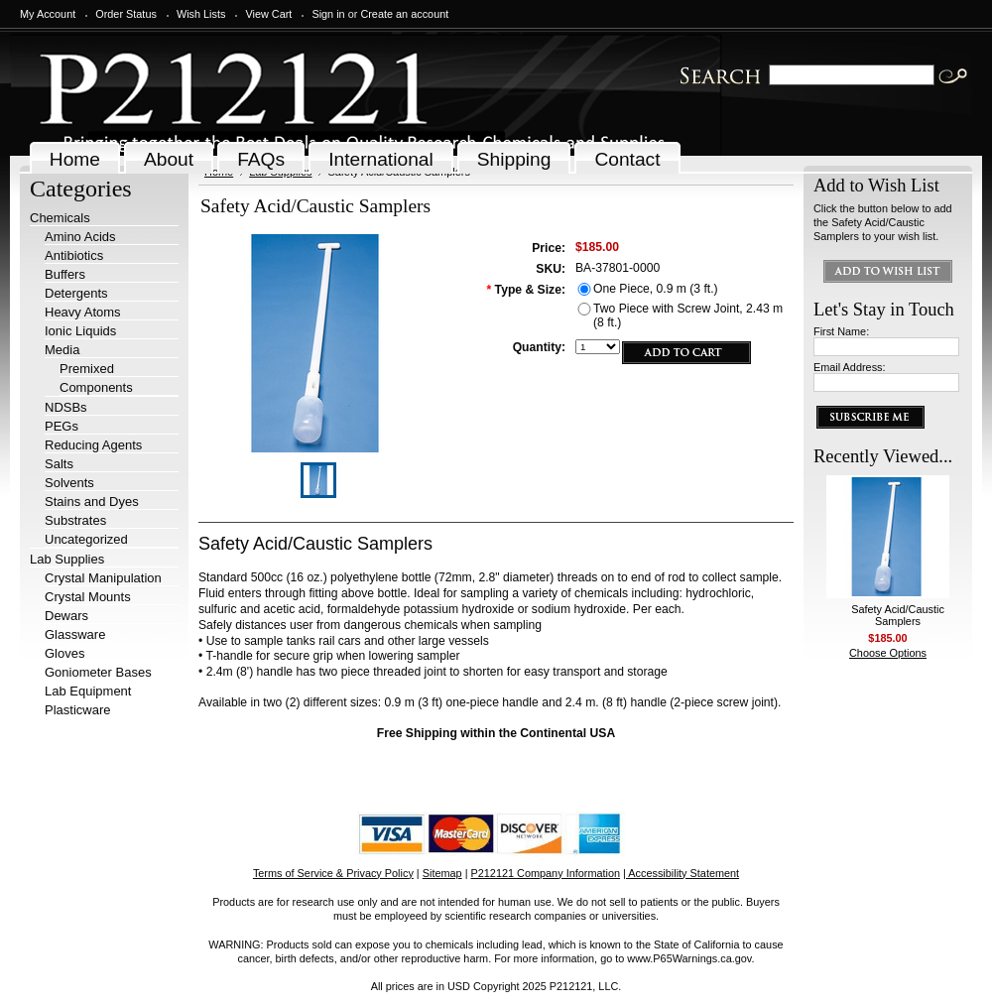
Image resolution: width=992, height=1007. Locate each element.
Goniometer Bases (98, 672)
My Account (47, 14)
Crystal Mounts (88, 596)
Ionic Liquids (80, 330)
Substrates (75, 520)
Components (96, 387)
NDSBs (66, 407)
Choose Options (888, 653)
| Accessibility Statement (681, 873)
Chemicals (60, 217)
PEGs (61, 426)
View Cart (268, 14)
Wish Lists (201, 14)
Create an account (404, 14)
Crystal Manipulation (103, 577)
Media (62, 349)
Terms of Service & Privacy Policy (333, 873)
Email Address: (849, 367)
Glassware (75, 634)
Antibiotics (74, 255)
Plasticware (77, 709)
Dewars (66, 615)
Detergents (76, 293)
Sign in (327, 14)
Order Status (126, 14)
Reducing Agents (93, 445)
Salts (59, 463)
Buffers (65, 274)
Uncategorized (86, 539)
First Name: (841, 331)
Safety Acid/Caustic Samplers (897, 615)
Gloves (64, 653)
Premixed (87, 368)
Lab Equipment (88, 691)
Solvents (69, 482)
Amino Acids (80, 236)
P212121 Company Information (546, 873)
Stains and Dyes (92, 501)
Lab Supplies (67, 559)
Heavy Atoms (83, 312)
